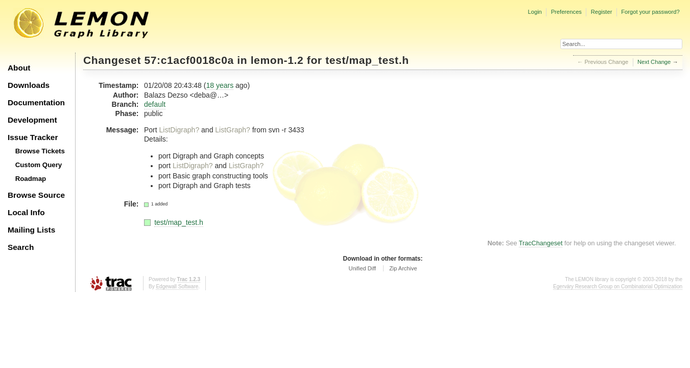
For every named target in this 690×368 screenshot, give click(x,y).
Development (32, 120)
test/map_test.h (367, 60)
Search (21, 247)
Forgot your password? (650, 12)
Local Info (26, 212)
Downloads (29, 85)
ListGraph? (232, 130)
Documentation (36, 102)
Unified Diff (362, 268)
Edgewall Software (177, 286)
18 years (219, 85)
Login (534, 12)
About (19, 67)
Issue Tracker (33, 137)
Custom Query (38, 165)
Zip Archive (403, 268)
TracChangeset (541, 243)
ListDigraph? (179, 130)
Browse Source (36, 195)
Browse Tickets (40, 151)
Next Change (654, 62)
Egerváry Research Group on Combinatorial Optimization (617, 286)
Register (601, 12)
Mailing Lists (31, 229)
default (154, 104)
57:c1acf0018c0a (189, 60)
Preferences (566, 12)
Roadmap (30, 178)
